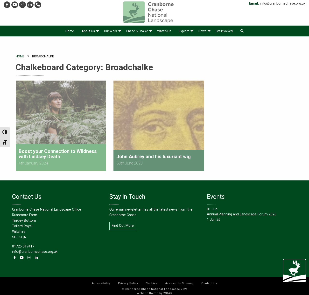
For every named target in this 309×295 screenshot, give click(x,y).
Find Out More (123, 223)
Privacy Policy (128, 280)
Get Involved (224, 31)
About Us (88, 31)
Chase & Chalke (137, 31)
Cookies (151, 280)
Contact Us (209, 280)
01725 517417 (23, 243)
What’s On (164, 31)
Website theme (147, 290)
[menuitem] (70, 31)
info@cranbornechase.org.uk (282, 3)
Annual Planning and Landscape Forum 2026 (241, 212)
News (202, 31)
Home (69, 31)
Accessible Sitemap (179, 280)
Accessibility (101, 280)
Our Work (110, 31)
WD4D (167, 290)
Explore (184, 31)
